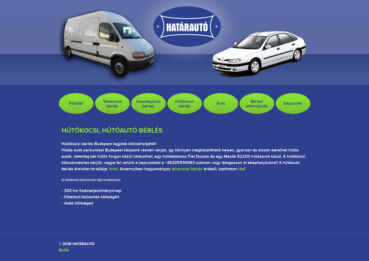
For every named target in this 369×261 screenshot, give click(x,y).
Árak (220, 103)
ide (241, 169)
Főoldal (76, 103)
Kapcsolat (293, 103)
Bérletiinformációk (257, 104)
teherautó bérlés (187, 169)
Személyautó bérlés (148, 104)
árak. (114, 169)
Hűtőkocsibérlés (184, 104)
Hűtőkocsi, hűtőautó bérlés (112, 130)
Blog (64, 250)
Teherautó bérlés (112, 104)
